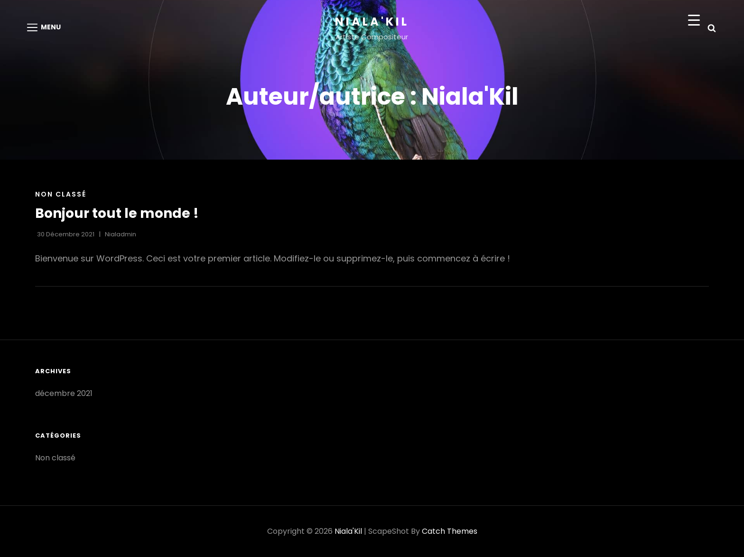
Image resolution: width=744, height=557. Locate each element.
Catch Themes (449, 531)
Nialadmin (120, 234)
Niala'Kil (372, 21)
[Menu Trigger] (694, 20)
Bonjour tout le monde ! (117, 213)
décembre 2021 (64, 393)
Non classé (60, 194)
